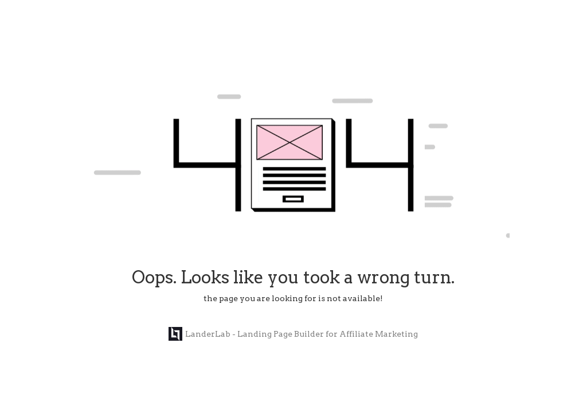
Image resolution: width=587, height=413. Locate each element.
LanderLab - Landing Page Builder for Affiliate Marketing (293, 334)
